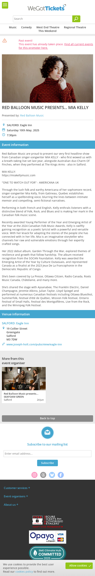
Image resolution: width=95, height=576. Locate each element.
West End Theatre (47, 27)
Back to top (47, 418)
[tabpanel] (24, 384)
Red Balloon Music (32, 115)
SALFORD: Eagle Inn (15, 323)
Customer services (15, 488)
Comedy (26, 27)
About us (9, 504)
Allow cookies (78, 565)
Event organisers (14, 496)
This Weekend (47, 31)
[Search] (76, 18)
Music (13, 27)
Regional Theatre (75, 27)
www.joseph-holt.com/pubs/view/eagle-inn (34, 344)
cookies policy (24, 571)
